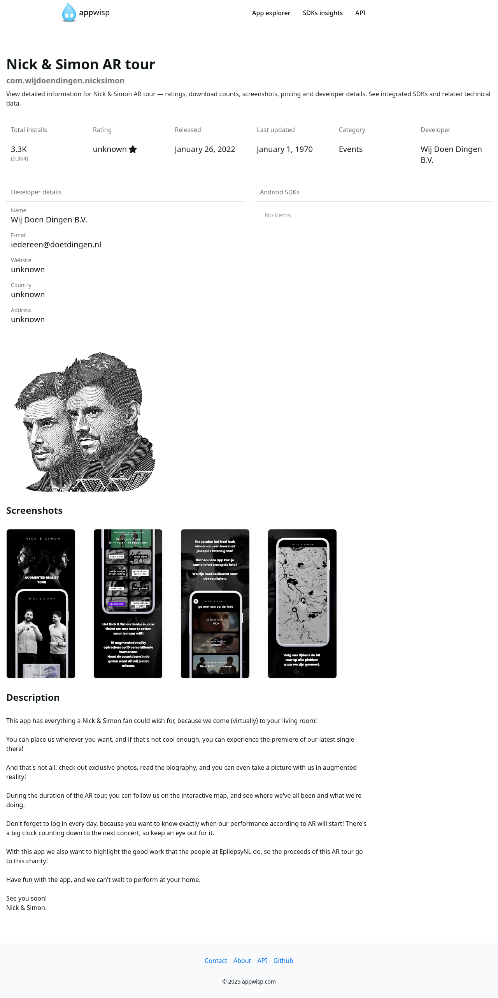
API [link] (360, 13)
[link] (84, 12)
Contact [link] (216, 960)
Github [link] (283, 960)
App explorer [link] (271, 13)
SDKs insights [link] (323, 13)
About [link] (242, 960)
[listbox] (373, 215)
